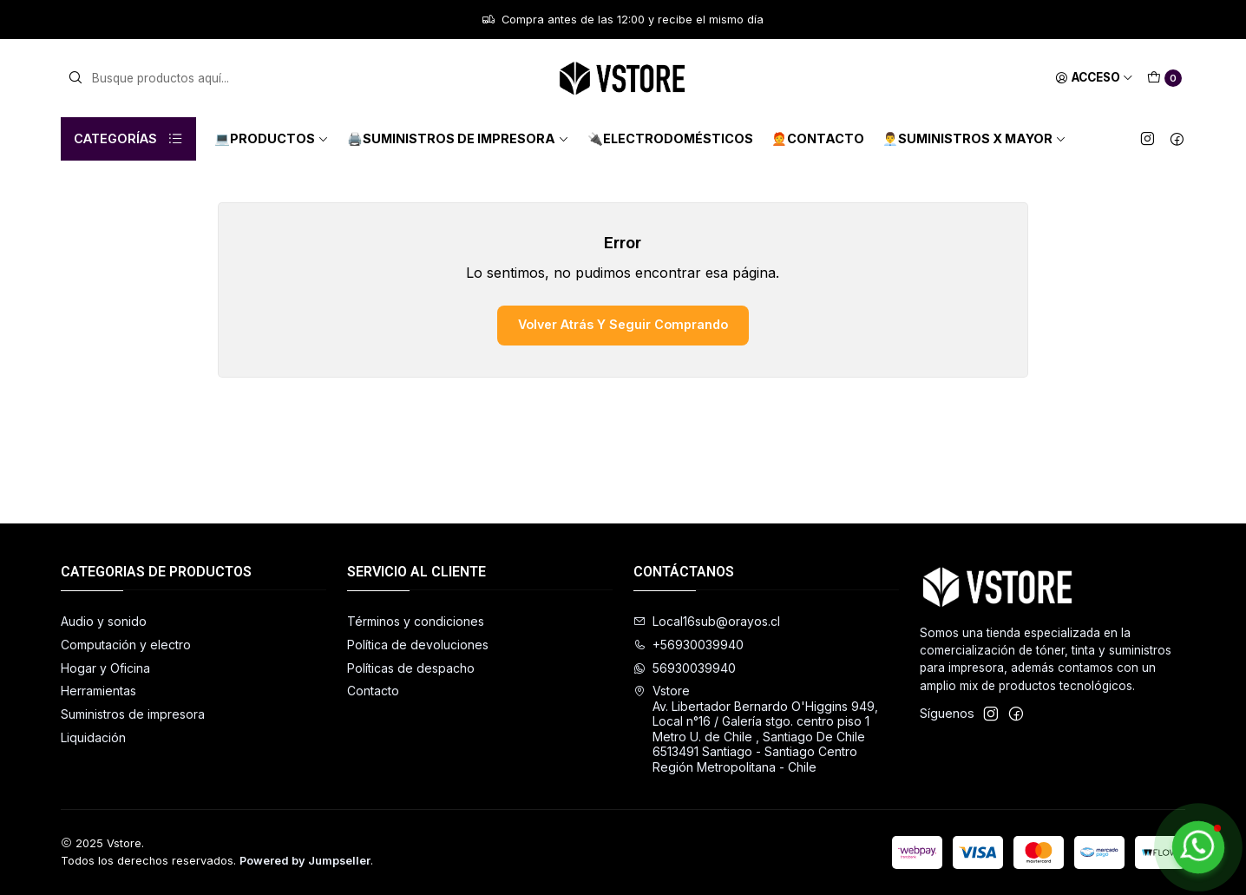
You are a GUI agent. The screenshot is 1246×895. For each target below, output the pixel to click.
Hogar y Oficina (105, 668)
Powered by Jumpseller (305, 860)
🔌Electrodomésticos (670, 138)
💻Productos (271, 138)
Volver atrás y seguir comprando (623, 324)
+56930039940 (688, 644)
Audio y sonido (104, 621)
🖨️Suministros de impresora (458, 138)
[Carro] (1164, 78)
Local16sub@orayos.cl (706, 621)
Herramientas (98, 690)
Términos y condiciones (415, 621)
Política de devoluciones (418, 644)
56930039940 (684, 668)
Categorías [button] (128, 139)
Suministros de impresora (133, 714)
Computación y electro (126, 644)
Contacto (373, 690)
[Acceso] (1094, 78)
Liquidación (93, 737)
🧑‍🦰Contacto (817, 138)
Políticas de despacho (411, 668)
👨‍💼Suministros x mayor (974, 138)
